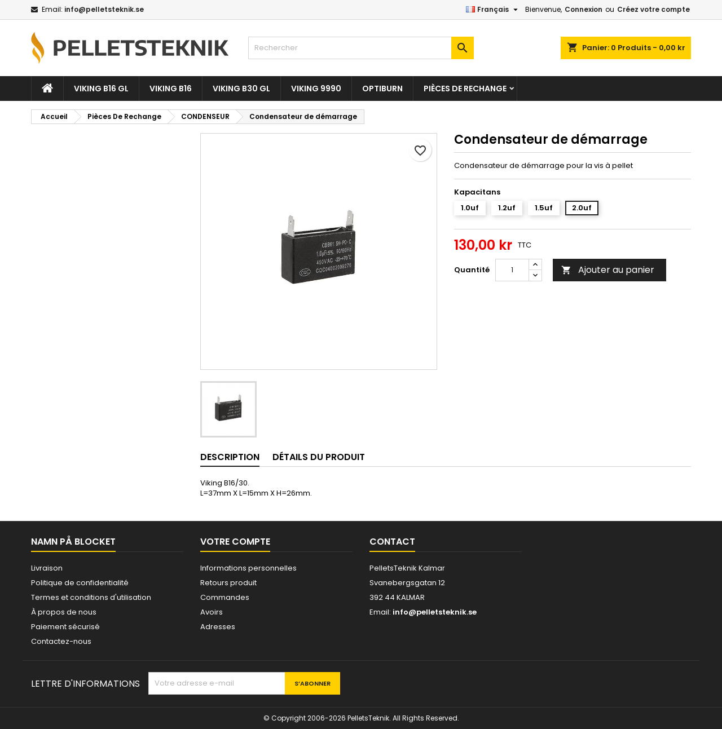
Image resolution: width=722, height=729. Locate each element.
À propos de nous (63, 612)
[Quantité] (512, 270)
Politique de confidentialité (80, 582)
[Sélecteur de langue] (493, 9)
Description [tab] (229, 456)
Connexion (583, 9)
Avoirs (211, 612)
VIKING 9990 (316, 88)
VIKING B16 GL (101, 88)
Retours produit (228, 582)
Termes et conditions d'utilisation (91, 597)
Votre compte (235, 541)
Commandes (224, 597)
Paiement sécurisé (65, 626)
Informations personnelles (248, 568)
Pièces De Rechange (465, 88)
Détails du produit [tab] (318, 456)
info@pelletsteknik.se (104, 9)
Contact (392, 541)
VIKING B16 (170, 88)
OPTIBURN (382, 88)
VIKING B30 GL (241, 88)
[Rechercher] (361, 48)
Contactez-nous (61, 641)
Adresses (217, 626)
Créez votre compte (653, 9)
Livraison (47, 568)
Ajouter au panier (607, 269)
